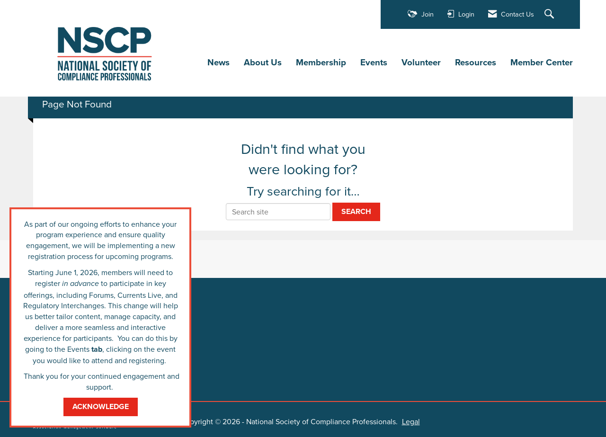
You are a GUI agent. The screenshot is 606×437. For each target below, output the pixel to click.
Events (373, 62)
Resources (475, 62)
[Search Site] (550, 14)
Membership (321, 62)
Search (356, 210)
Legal (406, 421)
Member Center (541, 62)
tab (96, 349)
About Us (263, 62)
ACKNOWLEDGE (100, 406)
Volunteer (421, 62)
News (218, 62)
